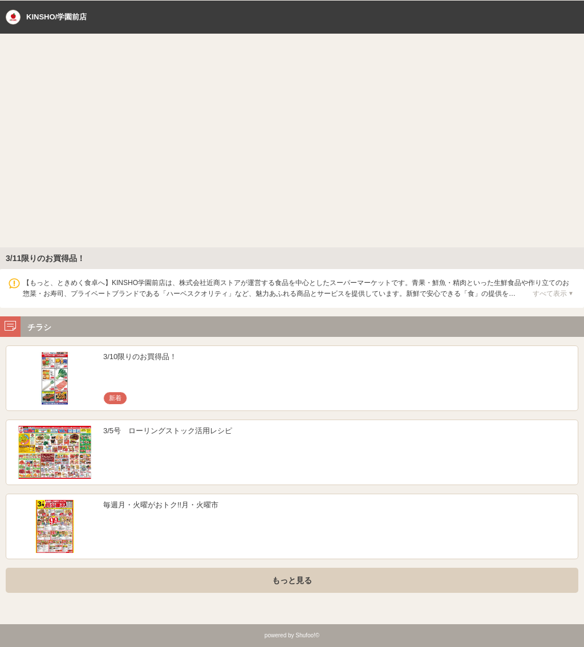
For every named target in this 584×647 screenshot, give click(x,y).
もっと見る (292, 580)
